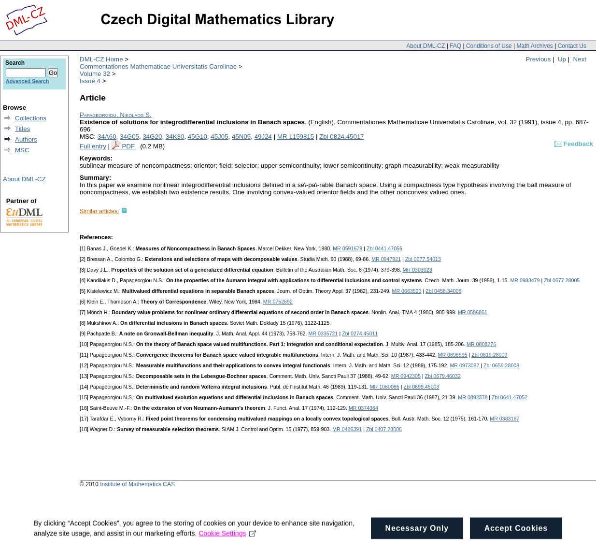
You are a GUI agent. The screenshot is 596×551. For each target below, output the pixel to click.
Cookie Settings (227, 542)
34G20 (152, 136)
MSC (22, 150)
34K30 (175, 136)
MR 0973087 (464, 365)
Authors (26, 139)
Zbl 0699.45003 (421, 387)
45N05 (241, 136)
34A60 (107, 136)
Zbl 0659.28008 (501, 365)
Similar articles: (99, 211)
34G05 (129, 136)
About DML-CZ (425, 46)
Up (562, 59)
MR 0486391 (347, 429)
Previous (538, 59)
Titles (22, 128)
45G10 (197, 136)
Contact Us (572, 46)
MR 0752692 (278, 301)
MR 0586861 (472, 312)
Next (579, 59)
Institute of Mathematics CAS (137, 484)
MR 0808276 (481, 344)
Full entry (93, 146)
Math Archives (534, 46)
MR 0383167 (504, 418)
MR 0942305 (406, 376)
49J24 (263, 136)
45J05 (219, 136)
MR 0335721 (323, 333)
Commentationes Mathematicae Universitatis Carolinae (158, 66)
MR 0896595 (453, 355)
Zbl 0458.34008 (443, 291)
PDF (129, 146)
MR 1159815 (295, 136)
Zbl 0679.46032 (443, 376)
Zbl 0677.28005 (562, 280)
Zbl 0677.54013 (423, 259)
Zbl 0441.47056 (384, 248)
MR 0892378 (472, 397)
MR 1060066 (384, 387)
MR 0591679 (347, 248)
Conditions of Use (489, 46)
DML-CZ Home (101, 59)
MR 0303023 (417, 270)
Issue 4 (90, 81)
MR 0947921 (386, 259)
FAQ (455, 46)
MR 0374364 (363, 408)
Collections (30, 118)
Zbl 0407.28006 (384, 429)
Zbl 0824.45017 (341, 136)
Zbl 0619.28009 (489, 355)
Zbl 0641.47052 (509, 397)
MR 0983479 (524, 280)
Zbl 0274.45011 (360, 333)
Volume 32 (95, 73)
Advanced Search (27, 81)
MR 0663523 (407, 291)
